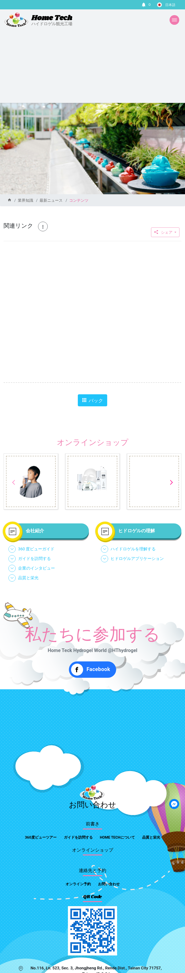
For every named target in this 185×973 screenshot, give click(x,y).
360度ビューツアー (40, 837)
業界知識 (25, 200)
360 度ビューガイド (36, 548)
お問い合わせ (109, 884)
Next (171, 483)
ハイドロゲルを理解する (133, 548)
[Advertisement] (92, 66)
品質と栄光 (28, 577)
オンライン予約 (78, 884)
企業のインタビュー (36, 568)
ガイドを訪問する (34, 558)
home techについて (117, 837)
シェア (163, 232)
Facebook (90, 670)
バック (92, 400)
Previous (13, 483)
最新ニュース (51, 200)
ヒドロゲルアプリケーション (137, 558)
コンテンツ (78, 200)
